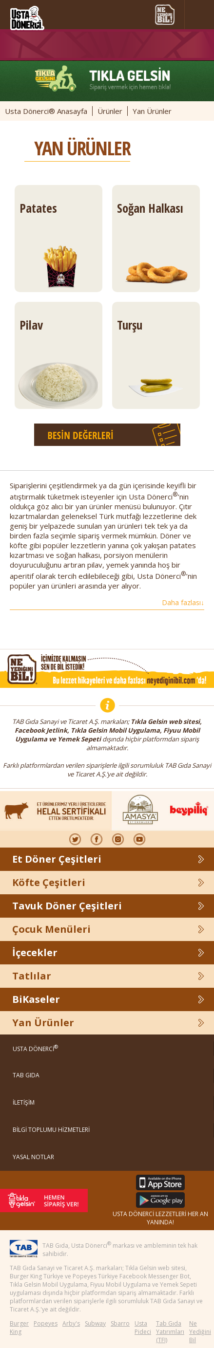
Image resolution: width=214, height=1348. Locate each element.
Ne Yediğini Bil (200, 1331)
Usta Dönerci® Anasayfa (46, 111)
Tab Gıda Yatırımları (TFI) (170, 1331)
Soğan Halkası (156, 246)
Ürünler (109, 111)
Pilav (58, 362)
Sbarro (120, 1323)
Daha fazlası (183, 602)
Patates (58, 246)
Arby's (71, 1323)
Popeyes (46, 1323)
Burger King (19, 1327)
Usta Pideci (143, 1327)
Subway (95, 1323)
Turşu (156, 362)
